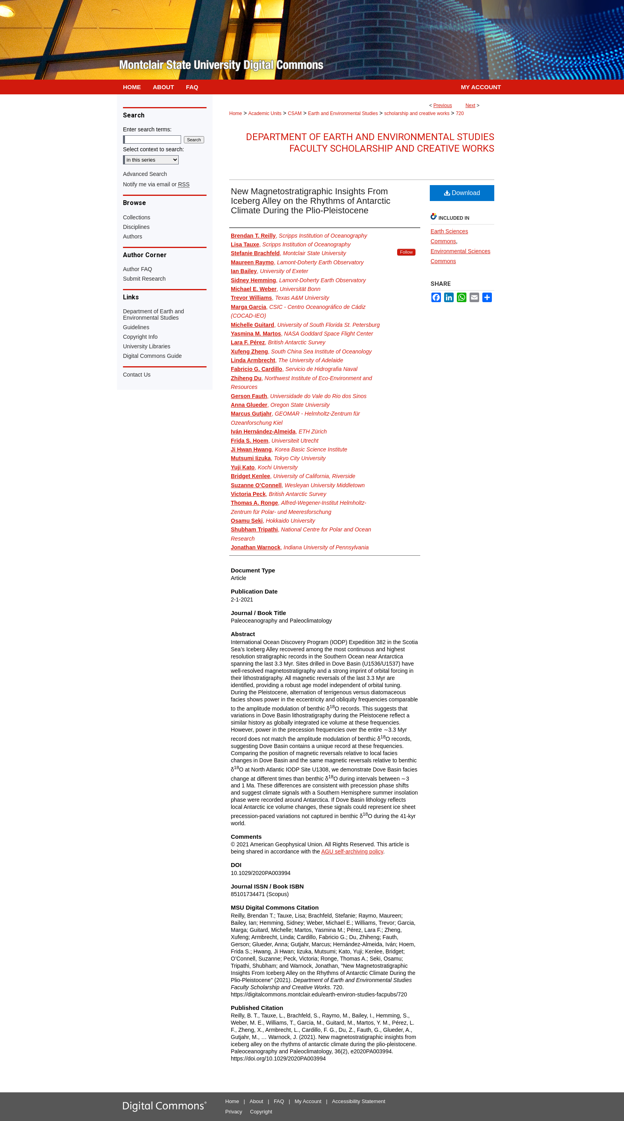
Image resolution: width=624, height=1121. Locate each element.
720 (460, 113)
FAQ (279, 1101)
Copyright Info (140, 337)
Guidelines (136, 327)
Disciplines (136, 227)
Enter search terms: (147, 129)
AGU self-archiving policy (352, 851)
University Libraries (146, 346)
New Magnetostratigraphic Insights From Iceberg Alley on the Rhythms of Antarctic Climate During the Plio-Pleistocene (310, 200)
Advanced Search (145, 174)
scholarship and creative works (416, 113)
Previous (442, 105)
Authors (132, 236)
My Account (308, 1101)
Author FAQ (137, 269)
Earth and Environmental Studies (343, 113)
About (256, 1101)
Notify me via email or (156, 184)
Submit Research (144, 278)
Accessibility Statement (358, 1101)
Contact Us (136, 374)
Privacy (233, 1112)
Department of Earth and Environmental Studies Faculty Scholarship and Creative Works (370, 142)
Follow (406, 252)
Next (471, 105)
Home (235, 113)
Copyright (261, 1112)
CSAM (295, 113)
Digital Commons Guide (152, 356)
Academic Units (264, 113)
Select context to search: (153, 149)
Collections (136, 217)
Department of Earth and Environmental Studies (153, 314)
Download (462, 192)
